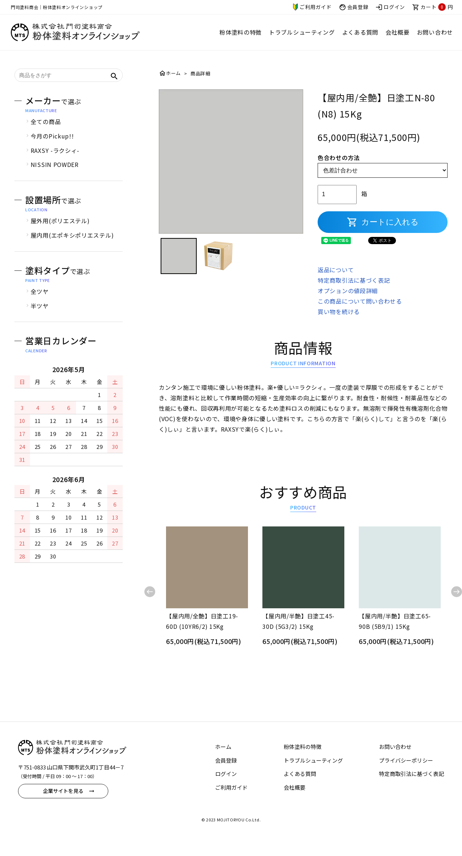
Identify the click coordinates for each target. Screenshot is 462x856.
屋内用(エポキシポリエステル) (72, 243)
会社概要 (397, 32)
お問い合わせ (435, 32)
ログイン (390, 7)
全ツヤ (40, 300)
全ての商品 (46, 130)
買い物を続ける (339, 320)
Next (456, 600)
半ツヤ (40, 314)
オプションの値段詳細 (348, 299)
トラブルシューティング (302, 32)
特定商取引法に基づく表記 (354, 288)
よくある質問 (360, 32)
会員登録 (354, 7)
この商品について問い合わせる (360, 309)
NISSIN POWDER (55, 173)
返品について (336, 278)
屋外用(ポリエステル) (60, 229)
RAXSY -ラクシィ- (55, 159)
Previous (149, 600)
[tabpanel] (231, 170)
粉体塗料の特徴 (240, 32)
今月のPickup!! (52, 144)
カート (432, 7)
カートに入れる (383, 230)
